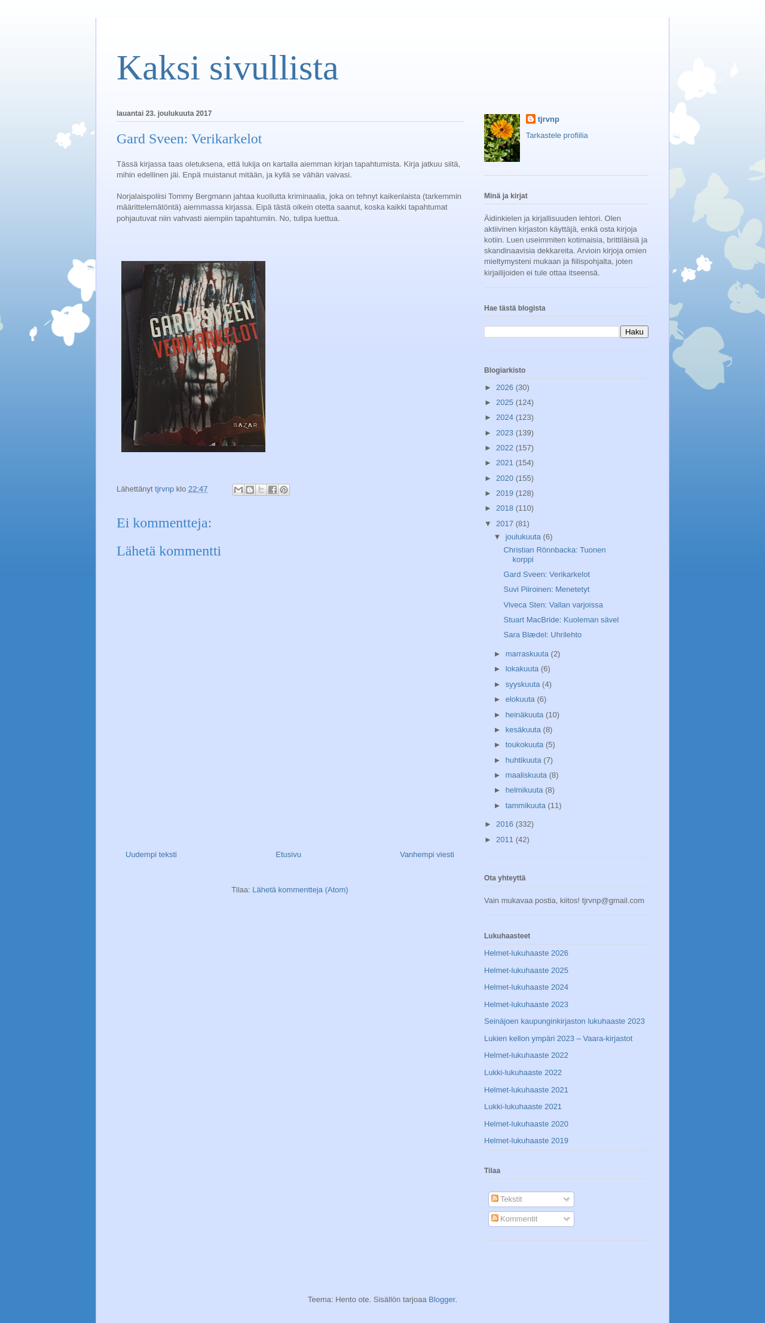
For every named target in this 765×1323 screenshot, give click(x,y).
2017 (506, 523)
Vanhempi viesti (427, 854)
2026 (506, 387)
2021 (506, 462)
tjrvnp (548, 119)
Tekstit (506, 1199)
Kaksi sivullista (228, 67)
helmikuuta (525, 789)
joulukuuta (524, 536)
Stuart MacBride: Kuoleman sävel (561, 619)
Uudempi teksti (151, 854)
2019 (506, 493)
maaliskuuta (527, 775)
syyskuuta (524, 684)
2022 (506, 447)
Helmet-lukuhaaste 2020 (526, 1123)
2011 (506, 839)
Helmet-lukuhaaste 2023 (526, 1004)
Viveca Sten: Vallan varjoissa (552, 604)
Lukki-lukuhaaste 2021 (523, 1106)
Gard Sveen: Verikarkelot (546, 574)
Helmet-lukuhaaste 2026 (526, 952)
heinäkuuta (526, 714)
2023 (506, 432)
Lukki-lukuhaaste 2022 (523, 1072)
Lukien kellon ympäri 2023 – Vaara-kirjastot (558, 1038)
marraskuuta (528, 653)
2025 (506, 402)
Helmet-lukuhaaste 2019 (526, 1140)
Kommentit (514, 1218)
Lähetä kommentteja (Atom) (300, 889)
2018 (506, 508)
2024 (506, 417)
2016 (506, 823)
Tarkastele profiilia (557, 135)
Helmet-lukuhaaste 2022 (526, 1055)
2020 (506, 478)
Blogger (442, 1299)
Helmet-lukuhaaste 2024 (526, 987)
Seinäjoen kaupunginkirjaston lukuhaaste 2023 (564, 1021)
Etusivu (288, 854)
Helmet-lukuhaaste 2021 (526, 1089)
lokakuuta (523, 668)
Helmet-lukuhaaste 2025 (526, 970)
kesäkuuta (524, 729)
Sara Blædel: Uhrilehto (542, 634)
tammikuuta (527, 805)
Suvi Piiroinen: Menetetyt (546, 589)
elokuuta (521, 699)
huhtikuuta (525, 760)
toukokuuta (526, 744)
